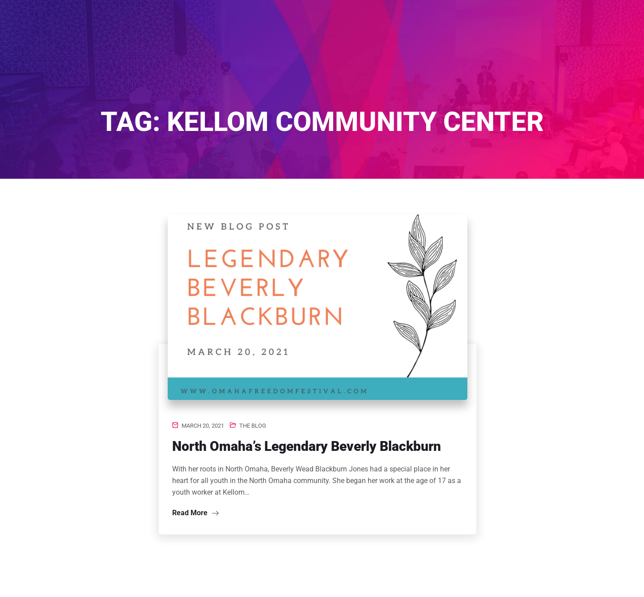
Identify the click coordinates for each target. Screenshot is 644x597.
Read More (195, 513)
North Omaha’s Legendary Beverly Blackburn (306, 446)
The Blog (252, 425)
